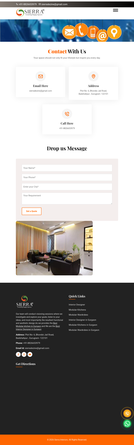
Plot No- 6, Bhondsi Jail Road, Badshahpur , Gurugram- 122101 (93, 92)
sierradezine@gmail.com (53, 4)
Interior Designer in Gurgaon (82, 320)
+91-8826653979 (26, 4)
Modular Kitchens (77, 309)
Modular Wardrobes (78, 314)
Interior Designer (77, 304)
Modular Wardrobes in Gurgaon (84, 330)
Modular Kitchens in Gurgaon (83, 325)
